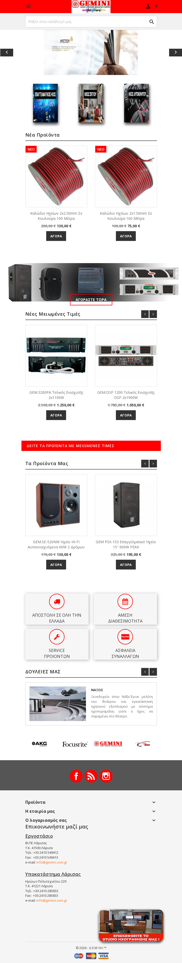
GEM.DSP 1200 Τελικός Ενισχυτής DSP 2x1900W (126, 395)
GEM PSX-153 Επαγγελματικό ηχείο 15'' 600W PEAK (126, 544)
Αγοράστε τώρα (91, 299)
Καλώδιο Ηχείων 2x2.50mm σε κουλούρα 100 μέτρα (56, 216)
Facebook (76, 776)
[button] (13, 52)
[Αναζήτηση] (91, 21)
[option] (91, 52)
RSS (91, 776)
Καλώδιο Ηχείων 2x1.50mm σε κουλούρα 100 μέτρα (126, 216)
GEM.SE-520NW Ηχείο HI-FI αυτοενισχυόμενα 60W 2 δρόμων (56, 544)
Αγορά (56, 236)
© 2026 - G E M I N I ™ (91, 948)
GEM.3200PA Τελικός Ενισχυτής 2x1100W (56, 395)
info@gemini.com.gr (51, 862)
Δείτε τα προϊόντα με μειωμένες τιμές (70, 445)
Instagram (106, 776)
